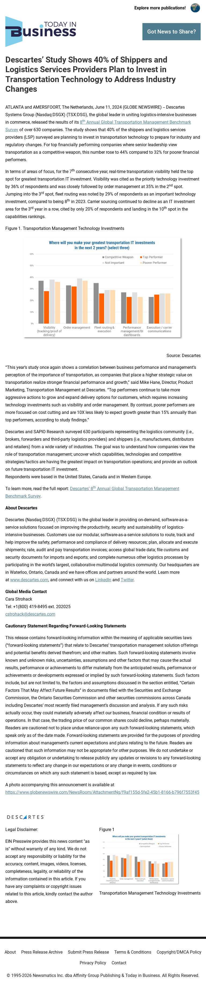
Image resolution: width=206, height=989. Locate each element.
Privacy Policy (93, 962)
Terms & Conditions (132, 952)
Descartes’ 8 (81, 488)
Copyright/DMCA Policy (179, 952)
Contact (119, 962)
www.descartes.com (29, 579)
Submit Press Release (88, 952)
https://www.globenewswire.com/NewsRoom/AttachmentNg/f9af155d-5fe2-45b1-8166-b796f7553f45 (102, 792)
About (10, 952)
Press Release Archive (41, 952)
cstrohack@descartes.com (30, 614)
